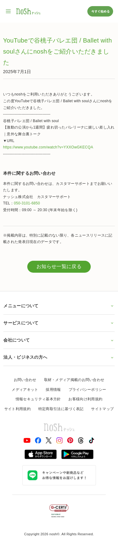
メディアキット (25, 389)
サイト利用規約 (17, 409)
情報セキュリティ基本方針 (38, 399)
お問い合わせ (25, 380)
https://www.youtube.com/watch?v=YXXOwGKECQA (48, 147)
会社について (58, 340)
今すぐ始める (100, 11)
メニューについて (58, 305)
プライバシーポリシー (87, 389)
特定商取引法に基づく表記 (61, 409)
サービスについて (58, 322)
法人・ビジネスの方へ (58, 357)
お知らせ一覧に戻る (59, 266)
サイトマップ (102, 409)
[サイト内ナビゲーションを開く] (8, 11)
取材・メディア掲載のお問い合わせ (74, 380)
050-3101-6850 (27, 203)
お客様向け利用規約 (85, 399)
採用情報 (53, 389)
